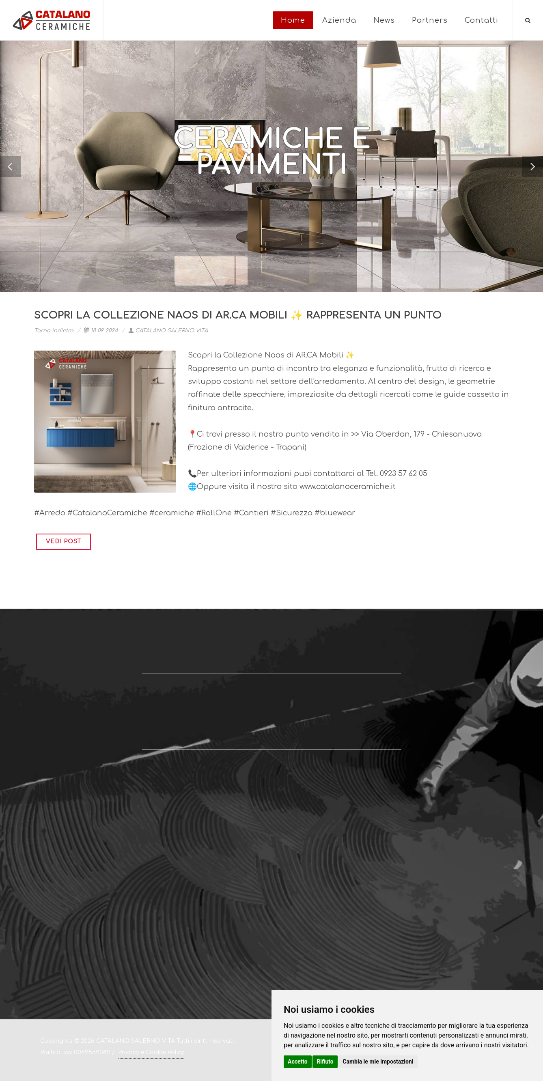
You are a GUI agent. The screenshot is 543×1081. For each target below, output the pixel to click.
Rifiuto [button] (325, 1061)
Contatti (481, 20)
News (384, 20)
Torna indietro (53, 331)
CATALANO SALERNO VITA (168, 331)
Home (293, 20)
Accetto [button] (298, 1061)
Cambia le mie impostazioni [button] (378, 1061)
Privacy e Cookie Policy (151, 1052)
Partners (430, 20)
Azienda (339, 20)
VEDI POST (63, 541)
